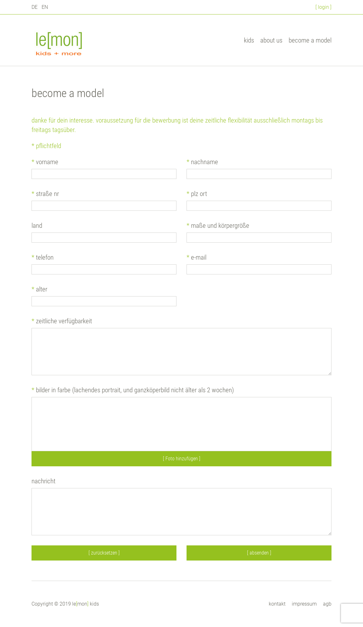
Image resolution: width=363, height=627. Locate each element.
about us (271, 40)
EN (45, 7)
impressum (304, 604)
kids (249, 40)
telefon (43, 257)
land (37, 225)
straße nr (45, 194)
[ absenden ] (259, 553)
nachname (202, 162)
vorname (45, 162)
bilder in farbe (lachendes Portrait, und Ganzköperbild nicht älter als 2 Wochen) (133, 390)
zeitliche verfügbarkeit (62, 321)
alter (39, 289)
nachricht (43, 481)
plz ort (197, 194)
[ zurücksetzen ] (104, 553)
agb (327, 604)
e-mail (196, 257)
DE (34, 7)
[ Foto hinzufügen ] (181, 459)
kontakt (277, 604)
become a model (310, 40)
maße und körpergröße (218, 225)
